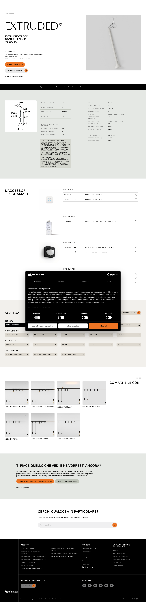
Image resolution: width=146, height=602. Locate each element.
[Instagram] (84, 585)
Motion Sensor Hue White (96, 252)
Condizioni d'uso (58, 599)
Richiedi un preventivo (67, 481)
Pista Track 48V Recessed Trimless (11, 439)
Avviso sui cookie (45, 599)
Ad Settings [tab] (84, 282)
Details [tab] (61, 282)
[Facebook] (89, 585)
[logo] (6, 5)
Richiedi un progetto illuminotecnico (35, 481)
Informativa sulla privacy (28, 599)
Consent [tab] (37, 282)
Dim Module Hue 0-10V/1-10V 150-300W (100, 221)
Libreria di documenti (121, 556)
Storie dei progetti (89, 549)
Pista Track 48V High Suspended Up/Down (64, 407)
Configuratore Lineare (62, 1)
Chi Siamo (114, 1)
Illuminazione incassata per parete (64, 553)
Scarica (103, 87)
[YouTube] (106, 585)
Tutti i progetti (87, 567)
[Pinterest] (111, 585)
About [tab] (108, 282)
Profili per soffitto (28, 562)
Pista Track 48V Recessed (92, 406)
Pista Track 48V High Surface (16, 406)
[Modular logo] (11, 592)
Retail (84, 561)
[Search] (134, 5)
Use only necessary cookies (42, 326)
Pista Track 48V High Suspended (42, 406)
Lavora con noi (118, 566)
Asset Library (78, 1)
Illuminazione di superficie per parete (62, 549)
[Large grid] (137, 378)
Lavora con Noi (102, 1)
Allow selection (73, 326)
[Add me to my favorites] (60, 24)
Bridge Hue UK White (93, 199)
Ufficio (84, 555)
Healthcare (86, 564)
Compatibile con (86, 87)
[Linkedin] (95, 585)
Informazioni (126, 599)
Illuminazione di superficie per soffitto (32, 552)
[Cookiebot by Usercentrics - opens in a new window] (109, 274)
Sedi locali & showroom (121, 559)
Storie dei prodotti (28, 549)
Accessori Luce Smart (64, 87)
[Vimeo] (100, 585)
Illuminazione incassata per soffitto (34, 556)
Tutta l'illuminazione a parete (62, 556)
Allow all (103, 326)
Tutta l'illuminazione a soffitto (32, 568)
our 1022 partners (41, 292)
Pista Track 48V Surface (40, 438)
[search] (114, 525)
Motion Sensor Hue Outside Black (99, 247)
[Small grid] (140, 378)
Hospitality (86, 558)
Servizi (115, 550)
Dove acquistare (22, 488)
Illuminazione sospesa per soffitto (33, 559)
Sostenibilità (90, 1)
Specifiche (44, 87)
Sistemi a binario (27, 565)
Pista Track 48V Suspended (66, 438)
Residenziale (87, 552)
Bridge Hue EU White (93, 194)
